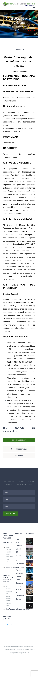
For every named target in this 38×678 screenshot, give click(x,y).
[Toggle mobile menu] (34, 7)
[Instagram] (10, 624)
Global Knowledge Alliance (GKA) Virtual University (19, 646)
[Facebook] (4, 624)
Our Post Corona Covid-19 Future (19, 547)
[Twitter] (7, 624)
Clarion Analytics (28, 649)
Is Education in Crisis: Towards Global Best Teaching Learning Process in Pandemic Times (19, 580)
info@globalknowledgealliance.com (9, 567)
